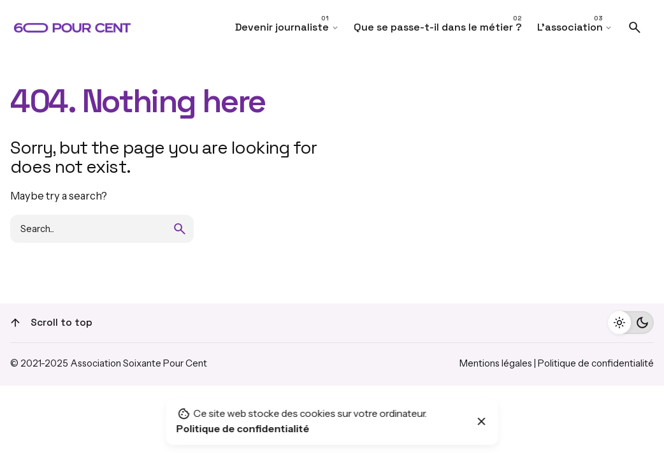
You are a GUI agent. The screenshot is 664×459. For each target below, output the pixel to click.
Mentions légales (495, 363)
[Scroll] (15, 322)
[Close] (481, 421)
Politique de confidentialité (596, 363)
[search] (180, 229)
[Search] (634, 27)
